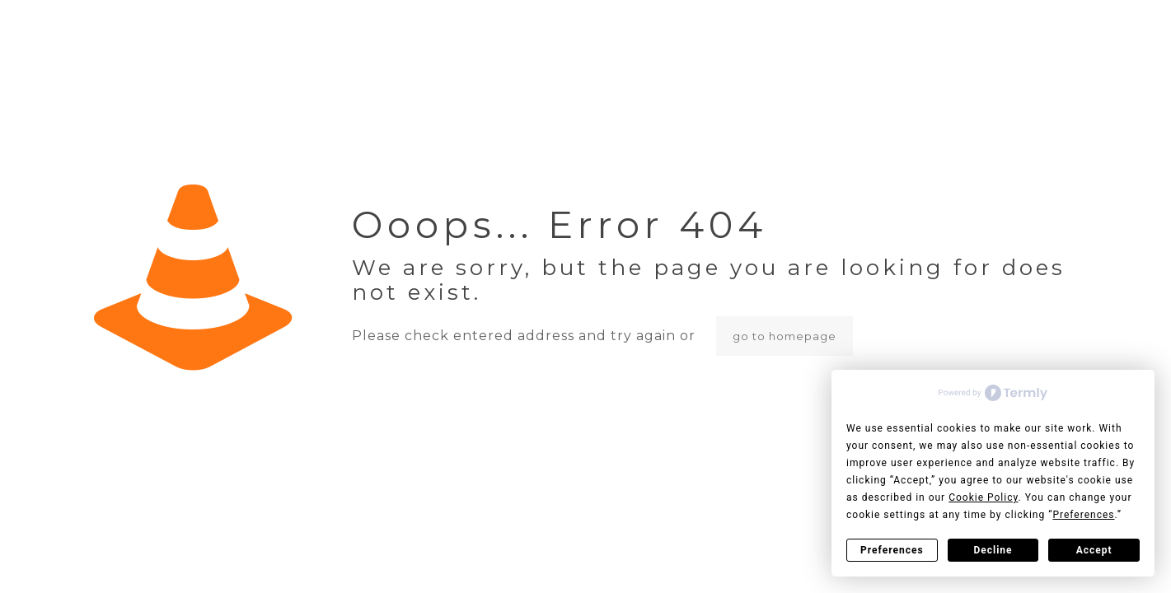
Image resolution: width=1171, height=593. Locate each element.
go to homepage (784, 336)
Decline (992, 550)
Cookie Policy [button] (983, 497)
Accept (1094, 550)
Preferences (892, 550)
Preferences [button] (1083, 515)
